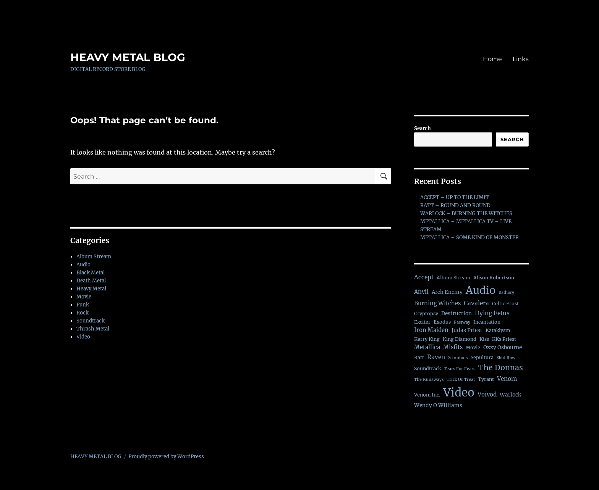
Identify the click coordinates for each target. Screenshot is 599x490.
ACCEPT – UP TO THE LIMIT (454, 197)
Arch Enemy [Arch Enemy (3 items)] (447, 292)
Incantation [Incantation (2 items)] (486, 322)
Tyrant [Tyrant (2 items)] (486, 379)
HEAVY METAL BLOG (127, 57)
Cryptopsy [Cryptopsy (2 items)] (426, 313)
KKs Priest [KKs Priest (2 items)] (504, 339)
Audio (83, 264)
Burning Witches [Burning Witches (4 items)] (437, 303)
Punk (82, 304)
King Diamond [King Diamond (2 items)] (459, 339)
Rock (82, 312)
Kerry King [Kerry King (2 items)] (427, 339)
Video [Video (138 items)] (458, 392)
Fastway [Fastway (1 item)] (462, 322)
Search (422, 128)
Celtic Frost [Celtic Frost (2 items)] (505, 303)
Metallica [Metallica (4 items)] (427, 347)
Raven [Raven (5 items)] (436, 357)
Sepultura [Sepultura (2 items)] (482, 357)
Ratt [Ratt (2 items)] (419, 357)
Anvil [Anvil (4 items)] (421, 292)
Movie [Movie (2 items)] (473, 347)
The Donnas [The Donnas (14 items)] (500, 367)
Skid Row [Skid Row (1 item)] (506, 357)
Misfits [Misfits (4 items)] (453, 347)
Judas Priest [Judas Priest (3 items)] (467, 330)
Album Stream (93, 256)
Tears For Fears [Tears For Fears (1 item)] (459, 368)
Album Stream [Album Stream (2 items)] (453, 277)
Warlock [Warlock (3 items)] (510, 395)
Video (83, 337)
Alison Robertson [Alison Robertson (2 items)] (493, 277)
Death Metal (91, 280)
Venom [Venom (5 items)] (507, 378)
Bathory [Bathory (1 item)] (506, 292)
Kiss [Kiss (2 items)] (484, 339)
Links (521, 59)
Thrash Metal (92, 329)
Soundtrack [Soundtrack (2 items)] (427, 368)
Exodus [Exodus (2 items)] (442, 322)
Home (492, 59)
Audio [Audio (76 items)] (480, 290)
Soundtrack (90, 321)
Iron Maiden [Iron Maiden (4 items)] (431, 330)
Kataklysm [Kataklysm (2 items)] (498, 330)
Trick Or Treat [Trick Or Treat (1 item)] (461, 379)
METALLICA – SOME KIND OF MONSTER (469, 237)
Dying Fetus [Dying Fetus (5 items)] (492, 313)
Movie (83, 296)
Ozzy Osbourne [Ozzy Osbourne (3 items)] (502, 347)
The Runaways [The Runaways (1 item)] (429, 379)
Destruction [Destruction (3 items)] (456, 313)
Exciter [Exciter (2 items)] (422, 322)
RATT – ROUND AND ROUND (455, 205)
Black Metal (90, 272)
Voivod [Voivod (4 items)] (487, 394)
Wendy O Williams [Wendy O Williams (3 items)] (438, 405)
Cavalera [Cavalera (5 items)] (476, 303)
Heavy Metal (91, 288)
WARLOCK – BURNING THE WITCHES (466, 213)
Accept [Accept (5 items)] (424, 277)
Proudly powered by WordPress (166, 456)
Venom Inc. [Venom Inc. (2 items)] (427, 395)
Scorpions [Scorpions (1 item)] (458, 357)
